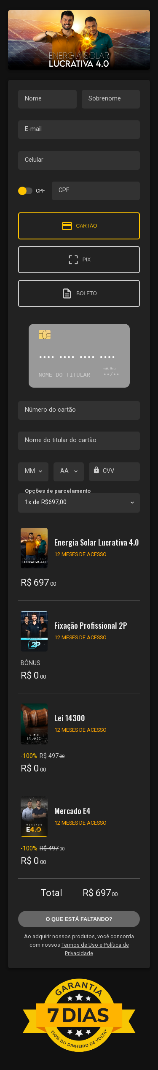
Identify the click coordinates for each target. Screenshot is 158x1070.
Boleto (78, 293)
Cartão (79, 226)
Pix (79, 260)
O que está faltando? (79, 919)
